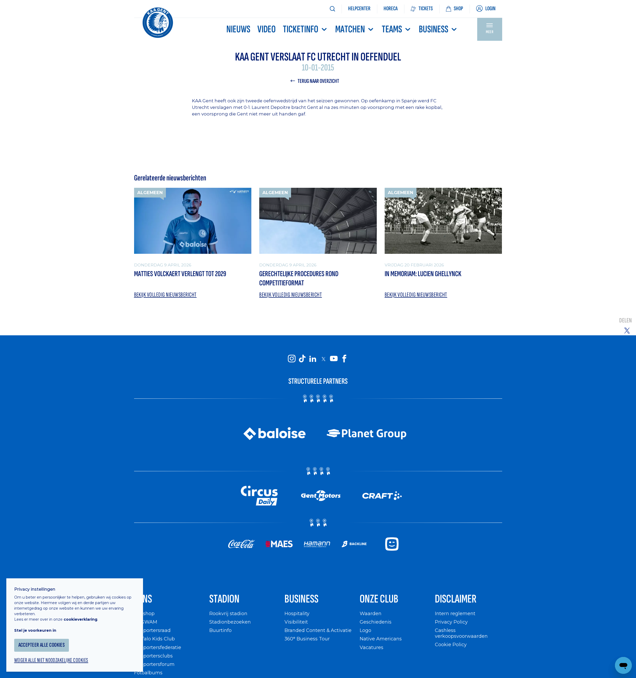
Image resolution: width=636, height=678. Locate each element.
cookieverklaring (82, 617)
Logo (365, 630)
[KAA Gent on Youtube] (334, 358)
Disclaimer (455, 599)
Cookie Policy (451, 644)
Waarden (370, 613)
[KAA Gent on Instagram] (291, 358)
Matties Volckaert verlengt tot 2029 (180, 274)
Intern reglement (455, 613)
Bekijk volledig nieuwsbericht (166, 294)
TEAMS (397, 29)
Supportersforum (154, 664)
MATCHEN (355, 29)
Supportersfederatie (157, 647)
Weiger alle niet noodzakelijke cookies (53, 658)
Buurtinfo (220, 630)
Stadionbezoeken (230, 622)
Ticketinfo (305, 29)
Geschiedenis (375, 622)
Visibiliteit (296, 622)
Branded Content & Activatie (318, 630)
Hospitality (296, 613)
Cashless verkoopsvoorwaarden (461, 633)
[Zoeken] (332, 9)
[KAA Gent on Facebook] (344, 358)
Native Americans (381, 638)
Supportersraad (152, 630)
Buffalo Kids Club (154, 638)
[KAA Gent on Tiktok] (302, 358)
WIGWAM (145, 622)
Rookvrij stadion (228, 613)
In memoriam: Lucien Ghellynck (423, 274)
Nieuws (238, 29)
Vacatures (371, 647)
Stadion (224, 599)
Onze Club (379, 599)
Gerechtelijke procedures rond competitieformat (298, 278)
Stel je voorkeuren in (37, 628)
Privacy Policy (451, 622)
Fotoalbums (148, 672)
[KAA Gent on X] (323, 358)
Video (266, 29)
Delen (625, 320)
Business (438, 29)
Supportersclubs (153, 656)
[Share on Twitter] (627, 330)
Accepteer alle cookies (43, 643)
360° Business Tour (307, 638)
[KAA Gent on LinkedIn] (313, 358)
